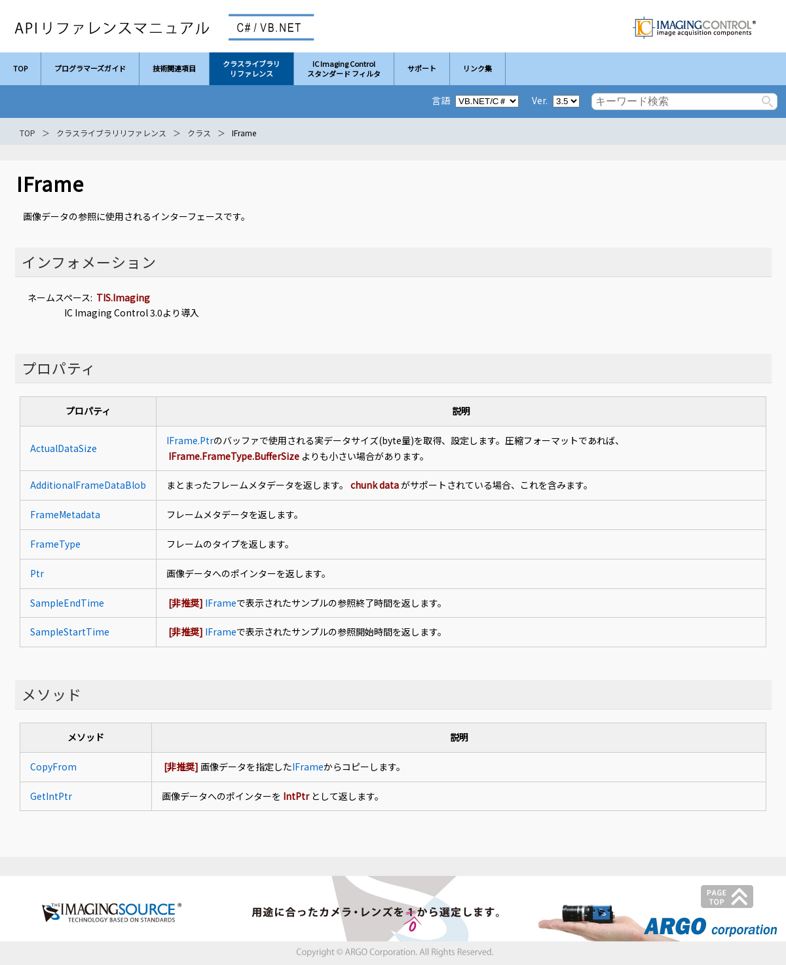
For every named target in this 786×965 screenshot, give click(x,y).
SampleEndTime (67, 602)
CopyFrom (53, 766)
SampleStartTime (69, 631)
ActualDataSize (63, 448)
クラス (199, 132)
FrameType (55, 543)
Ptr (37, 573)
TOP (27, 132)
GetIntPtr (51, 796)
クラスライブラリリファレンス (111, 132)
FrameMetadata (65, 514)
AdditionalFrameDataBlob (88, 484)
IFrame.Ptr (190, 440)
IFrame (220, 602)
